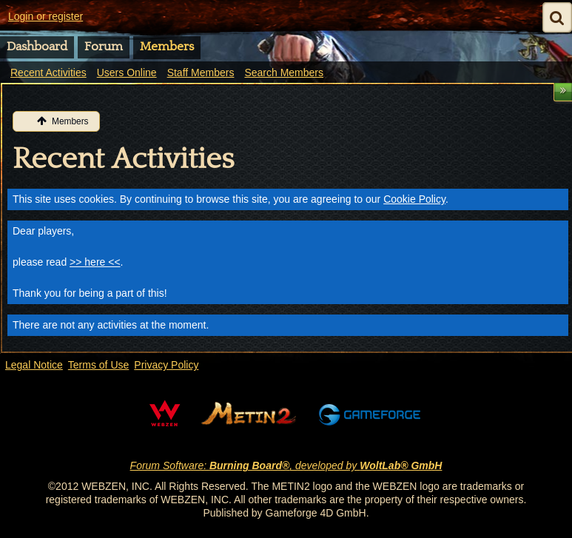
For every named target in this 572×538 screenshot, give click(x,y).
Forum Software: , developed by (286, 465)
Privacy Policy (166, 365)
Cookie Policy (414, 199)
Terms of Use (98, 365)
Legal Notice (34, 365)
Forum (103, 46)
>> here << (95, 262)
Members (167, 46)
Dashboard (37, 46)
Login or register (45, 16)
